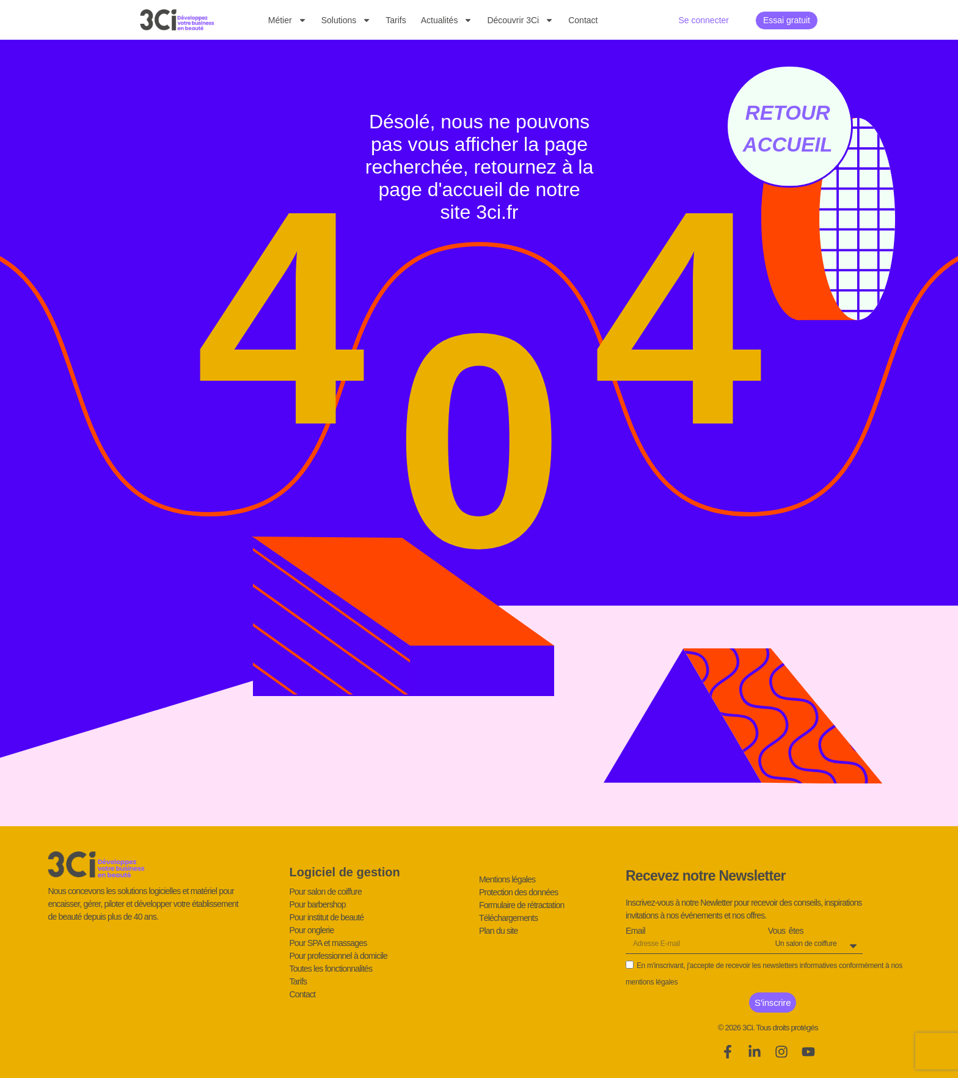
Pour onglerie (312, 930)
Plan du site (498, 931)
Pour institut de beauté (327, 917)
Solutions (346, 20)
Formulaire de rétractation (522, 905)
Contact (583, 20)
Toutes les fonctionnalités (331, 969)
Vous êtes (785, 931)
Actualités (447, 20)
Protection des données (518, 892)
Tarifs (396, 20)
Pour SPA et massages (328, 943)
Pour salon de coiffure (326, 892)
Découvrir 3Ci (520, 20)
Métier (287, 20)
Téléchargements (508, 918)
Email (635, 931)
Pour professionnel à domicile (338, 956)
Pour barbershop (318, 904)
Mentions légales (507, 879)
